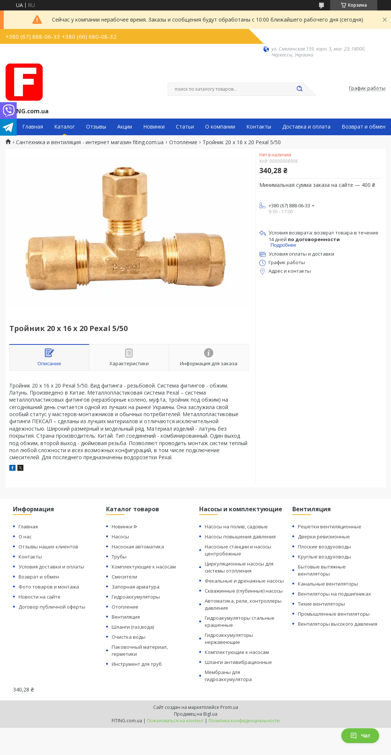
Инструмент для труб (137, 664)
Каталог (64, 126)
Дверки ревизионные (324, 536)
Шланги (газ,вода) (133, 626)
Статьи (185, 126)
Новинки (154, 126)
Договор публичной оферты (52, 606)
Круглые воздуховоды (324, 556)
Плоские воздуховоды (324, 546)
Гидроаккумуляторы (136, 596)
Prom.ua (229, 707)
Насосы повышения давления (240, 536)
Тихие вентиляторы (321, 603)
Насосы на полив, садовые (236, 526)
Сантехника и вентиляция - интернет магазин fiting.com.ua (90, 142)
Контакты (258, 126)
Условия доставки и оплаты (51, 566)
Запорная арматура (136, 586)
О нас (25, 536)
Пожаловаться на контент (175, 720)
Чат (360, 735)
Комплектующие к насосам (144, 566)
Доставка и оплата (306, 126)
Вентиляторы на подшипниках (334, 593)
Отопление (183, 142)
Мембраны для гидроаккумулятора (228, 676)
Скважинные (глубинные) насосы (244, 590)
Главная (32, 126)
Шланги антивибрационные (238, 662)
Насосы (120, 536)
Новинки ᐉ (124, 526)
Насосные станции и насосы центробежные (238, 550)
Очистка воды (128, 637)
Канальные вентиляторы (328, 583)
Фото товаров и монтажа (49, 586)
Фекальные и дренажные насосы (244, 580)
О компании (220, 126)
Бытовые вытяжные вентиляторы (322, 570)
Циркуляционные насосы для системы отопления (239, 567)
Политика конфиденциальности (244, 720)
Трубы (119, 556)
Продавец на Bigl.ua (195, 714)
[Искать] (299, 89)
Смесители (124, 576)
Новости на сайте (39, 596)
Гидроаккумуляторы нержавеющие (229, 638)
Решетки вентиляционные (329, 526)
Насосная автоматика (138, 546)
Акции (124, 126)
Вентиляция (126, 616)
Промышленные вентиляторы (333, 613)
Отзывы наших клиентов (48, 546)
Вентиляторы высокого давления (337, 623)
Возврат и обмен (363, 126)
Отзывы (96, 126)
